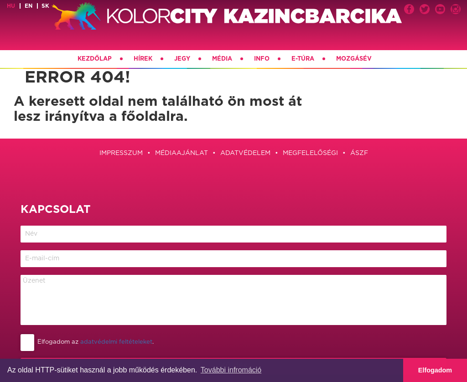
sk (45, 6)
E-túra (302, 59)
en (28, 6)
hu (11, 6)
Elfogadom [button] (435, 370)
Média (222, 59)
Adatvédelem (245, 153)
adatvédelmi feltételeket (116, 342)
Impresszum (121, 153)
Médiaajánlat (181, 153)
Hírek (143, 59)
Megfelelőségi (310, 153)
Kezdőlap (95, 59)
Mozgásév (354, 59)
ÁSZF (359, 153)
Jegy (182, 59)
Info (262, 59)
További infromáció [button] (231, 370)
